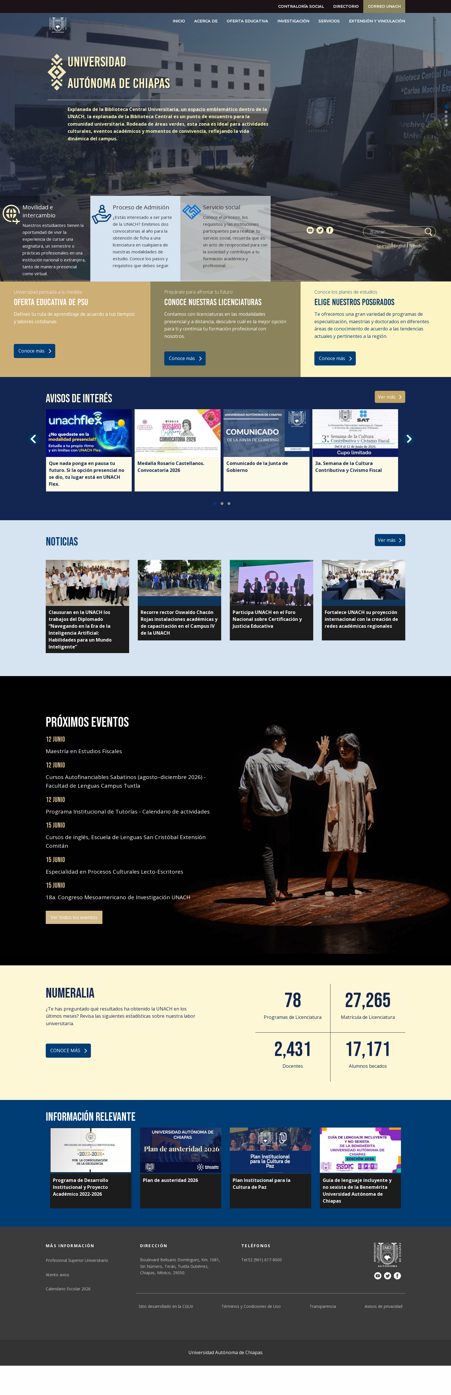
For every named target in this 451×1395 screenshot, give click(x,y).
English (399, 245)
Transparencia (322, 1306)
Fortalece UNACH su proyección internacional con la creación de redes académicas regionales (361, 619)
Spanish (384, 245)
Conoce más (31, 351)
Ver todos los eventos (74, 917)
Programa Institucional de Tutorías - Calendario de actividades (128, 811)
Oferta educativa (247, 21)
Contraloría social (301, 6)
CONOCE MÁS (65, 1050)
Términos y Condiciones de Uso (251, 1306)
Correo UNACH (384, 6)
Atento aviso (57, 1274)
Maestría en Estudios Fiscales (84, 751)
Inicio (179, 21)
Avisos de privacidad (383, 1306)
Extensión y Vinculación (377, 21)
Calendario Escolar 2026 (68, 1288)
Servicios (329, 21)
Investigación (293, 21)
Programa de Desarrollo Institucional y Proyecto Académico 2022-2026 (80, 1187)
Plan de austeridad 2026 (170, 1180)
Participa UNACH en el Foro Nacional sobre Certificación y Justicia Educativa (267, 619)
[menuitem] (301, 6)
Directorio (346, 6)
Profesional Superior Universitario (77, 1260)
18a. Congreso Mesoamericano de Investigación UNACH (118, 897)
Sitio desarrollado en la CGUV (166, 1306)
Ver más (386, 397)
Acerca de (205, 21)
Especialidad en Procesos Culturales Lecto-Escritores (114, 871)
